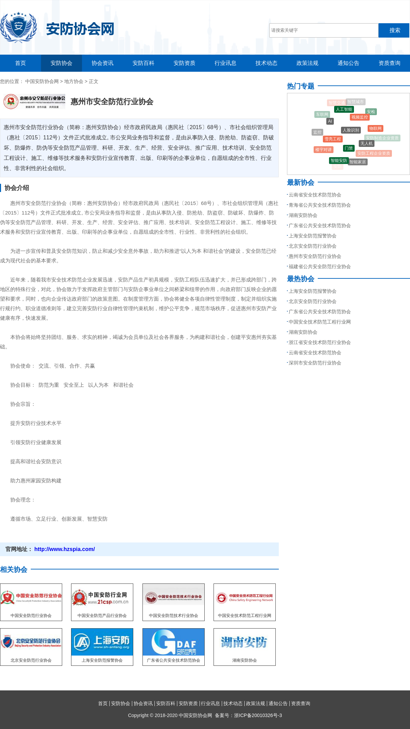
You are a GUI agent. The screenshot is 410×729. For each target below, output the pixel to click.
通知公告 (348, 63)
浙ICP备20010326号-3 (258, 715)
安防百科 (143, 63)
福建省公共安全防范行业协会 (320, 266)
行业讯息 (225, 63)
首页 (20, 63)
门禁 (349, 150)
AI (330, 122)
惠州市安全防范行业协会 (315, 256)
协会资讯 (102, 63)
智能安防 (339, 161)
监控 (317, 132)
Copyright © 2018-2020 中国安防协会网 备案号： (205, 715)
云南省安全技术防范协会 (315, 194)
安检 (371, 112)
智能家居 (358, 163)
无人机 (366, 144)
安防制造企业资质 (382, 138)
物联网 (375, 129)
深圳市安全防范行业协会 (315, 363)
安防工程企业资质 (373, 154)
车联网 (322, 115)
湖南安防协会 (303, 215)
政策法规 (307, 63)
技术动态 (266, 63)
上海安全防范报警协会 (313, 235)
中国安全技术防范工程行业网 (320, 322)
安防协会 (61, 63)
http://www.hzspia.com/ (64, 549)
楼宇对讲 (323, 150)
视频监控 (360, 118)
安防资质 (184, 63)
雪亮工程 (333, 140)
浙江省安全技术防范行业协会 (320, 342)
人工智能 (344, 110)
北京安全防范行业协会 (313, 246)
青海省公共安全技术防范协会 (320, 205)
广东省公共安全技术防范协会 (320, 225)
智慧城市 (355, 102)
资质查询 (389, 63)
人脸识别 (351, 132)
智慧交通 (337, 103)
